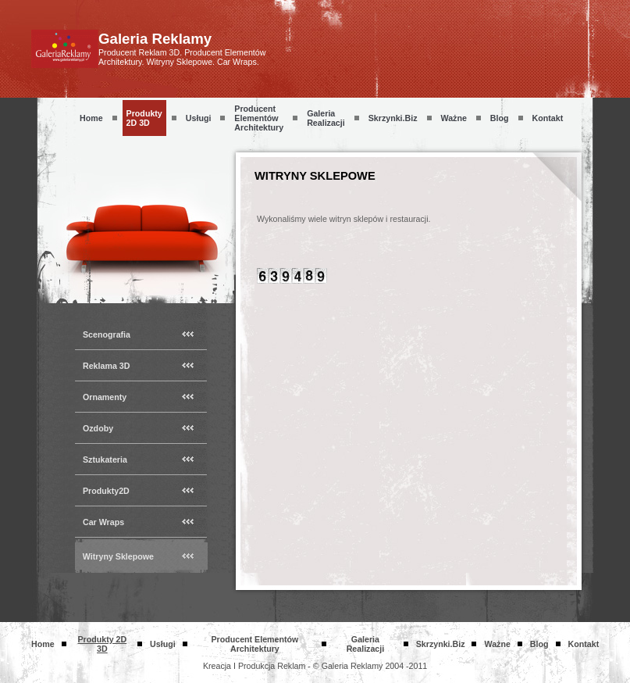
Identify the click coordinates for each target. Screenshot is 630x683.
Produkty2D (106, 490)
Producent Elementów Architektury (258, 118)
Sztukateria (105, 459)
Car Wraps (103, 522)
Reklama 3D (106, 365)
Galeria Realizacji (326, 118)
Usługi (199, 118)
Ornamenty (104, 397)
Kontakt (548, 118)
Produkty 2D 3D (144, 118)
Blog (499, 118)
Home (91, 118)
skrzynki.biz (393, 118)
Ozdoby (98, 428)
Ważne (454, 118)
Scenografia (106, 334)
